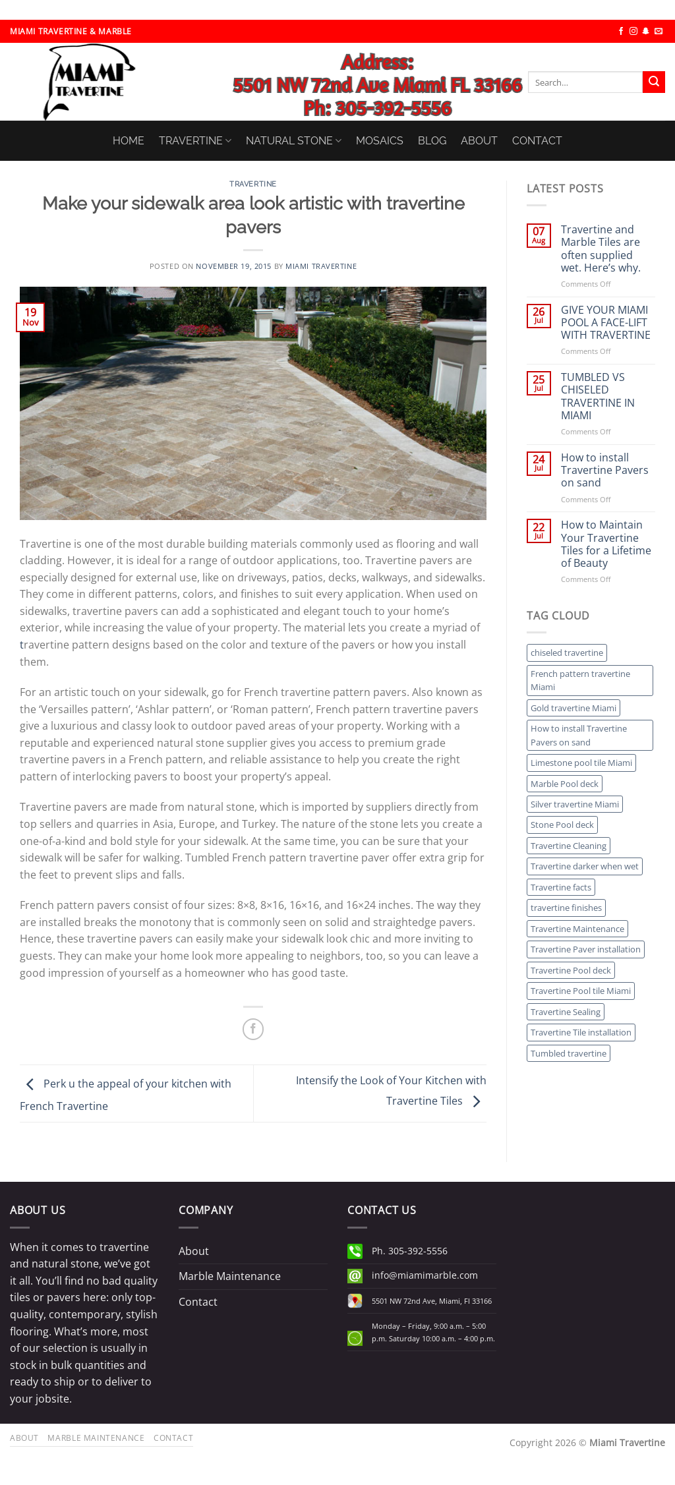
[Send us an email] (658, 31)
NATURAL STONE (293, 140)
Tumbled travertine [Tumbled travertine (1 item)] (568, 1053)
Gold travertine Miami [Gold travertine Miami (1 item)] (573, 708)
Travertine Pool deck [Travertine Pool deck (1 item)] (571, 970)
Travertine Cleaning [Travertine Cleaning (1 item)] (568, 846)
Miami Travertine (321, 266)
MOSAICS (379, 140)
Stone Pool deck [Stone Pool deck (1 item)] (562, 824)
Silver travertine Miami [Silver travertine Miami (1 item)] (575, 804)
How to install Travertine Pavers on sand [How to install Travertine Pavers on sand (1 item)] (579, 734)
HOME (128, 140)
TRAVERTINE (195, 140)
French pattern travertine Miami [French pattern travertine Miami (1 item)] (580, 680)
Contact (198, 1302)
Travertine (253, 184)
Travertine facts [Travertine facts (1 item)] (561, 887)
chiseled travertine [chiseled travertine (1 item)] (567, 652)
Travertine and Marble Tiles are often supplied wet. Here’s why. (601, 248)
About (194, 1251)
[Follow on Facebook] (621, 31)
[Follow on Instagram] (633, 31)
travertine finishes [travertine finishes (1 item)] (566, 908)
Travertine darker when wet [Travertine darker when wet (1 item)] (585, 866)
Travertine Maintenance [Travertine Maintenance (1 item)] (577, 929)
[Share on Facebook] (253, 1029)
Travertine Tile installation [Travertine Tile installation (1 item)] (581, 1032)
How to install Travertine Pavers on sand (605, 470)
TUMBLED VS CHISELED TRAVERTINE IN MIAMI (598, 396)
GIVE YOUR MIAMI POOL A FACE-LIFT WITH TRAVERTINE (606, 323)
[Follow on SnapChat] (646, 31)
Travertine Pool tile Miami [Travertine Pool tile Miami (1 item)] (581, 991)
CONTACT (537, 140)
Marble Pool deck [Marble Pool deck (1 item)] (565, 784)
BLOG (432, 140)
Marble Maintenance (230, 1276)
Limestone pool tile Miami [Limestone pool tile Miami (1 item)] (581, 763)
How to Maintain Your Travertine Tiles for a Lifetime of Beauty (606, 544)
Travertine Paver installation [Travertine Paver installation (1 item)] (586, 949)
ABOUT (479, 140)
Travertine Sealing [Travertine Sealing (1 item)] (566, 1012)
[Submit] (654, 82)
